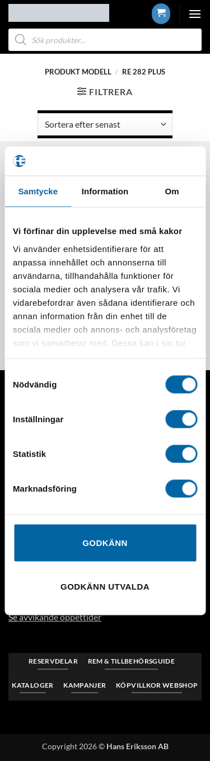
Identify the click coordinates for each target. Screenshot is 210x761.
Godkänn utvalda (105, 586)
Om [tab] (172, 191)
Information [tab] (105, 191)
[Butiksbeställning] (105, 124)
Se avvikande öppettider (54, 616)
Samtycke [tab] (38, 191)
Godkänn (105, 543)
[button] (161, 13)
